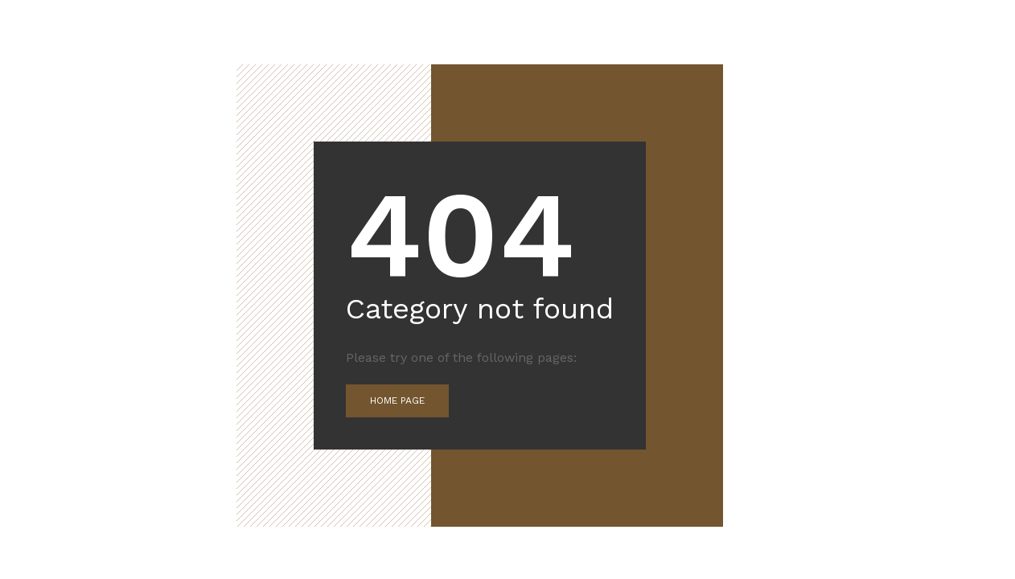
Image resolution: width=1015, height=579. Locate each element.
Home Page (397, 400)
